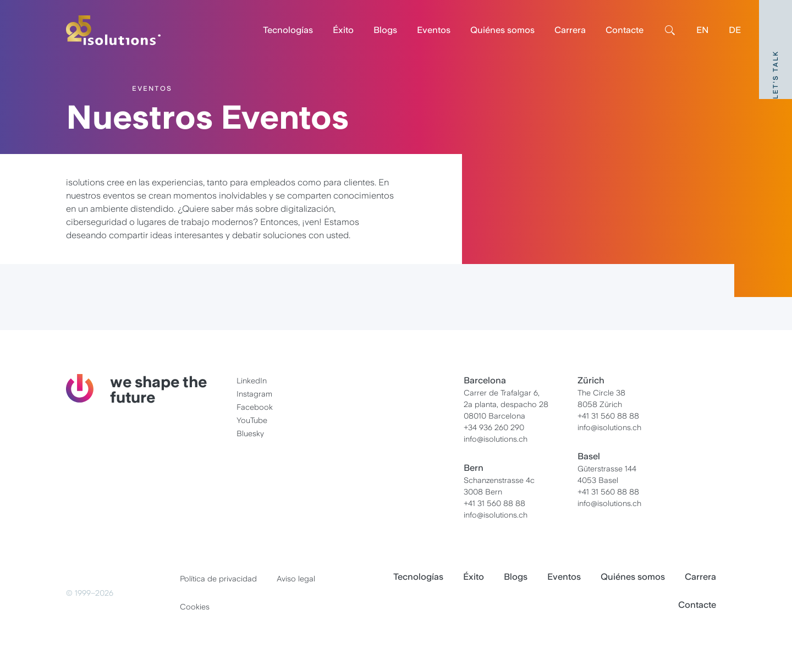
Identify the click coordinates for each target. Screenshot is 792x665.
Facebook (255, 407)
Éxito (343, 30)
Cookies (195, 606)
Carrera (570, 30)
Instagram (254, 393)
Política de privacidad (218, 578)
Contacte (625, 30)
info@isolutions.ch (495, 439)
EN (702, 30)
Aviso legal (296, 578)
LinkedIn (252, 380)
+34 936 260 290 (494, 427)
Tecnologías (288, 30)
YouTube (252, 420)
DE (735, 30)
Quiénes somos (502, 30)
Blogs (385, 30)
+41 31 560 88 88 (494, 503)
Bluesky (250, 433)
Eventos (433, 30)
